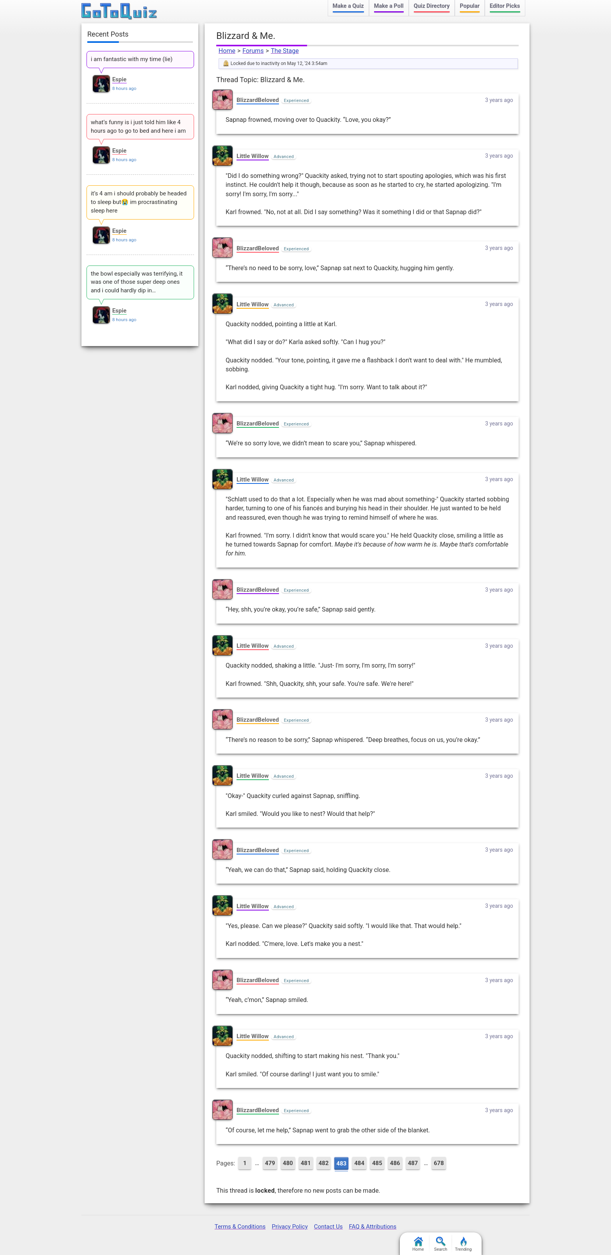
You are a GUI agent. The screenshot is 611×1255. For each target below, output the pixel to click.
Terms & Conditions (240, 1226)
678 (439, 1163)
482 (324, 1163)
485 (377, 1163)
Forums (252, 50)
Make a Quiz (348, 6)
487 (413, 1163)
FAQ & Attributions (372, 1226)
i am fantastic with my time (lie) (132, 59)
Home (227, 50)
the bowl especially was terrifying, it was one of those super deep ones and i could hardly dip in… (137, 282)
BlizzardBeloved (258, 100)
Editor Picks (505, 6)
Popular (470, 6)
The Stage (285, 50)
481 (306, 1163)
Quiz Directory (432, 6)
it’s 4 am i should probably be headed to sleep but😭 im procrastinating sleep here (139, 202)
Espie (119, 79)
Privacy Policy (289, 1226)
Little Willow (253, 156)
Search (440, 1244)
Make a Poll (389, 6)
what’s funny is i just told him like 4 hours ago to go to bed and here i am (138, 126)
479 (270, 1163)
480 (288, 1163)
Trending (463, 1244)
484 (359, 1163)
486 (395, 1163)
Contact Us (328, 1226)
